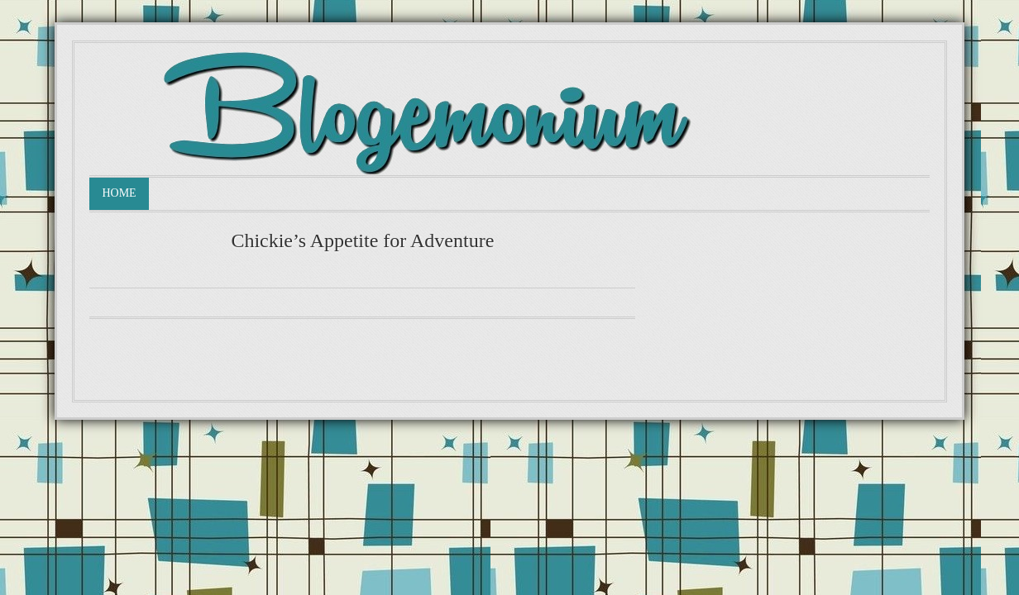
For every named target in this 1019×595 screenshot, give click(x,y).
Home (119, 193)
